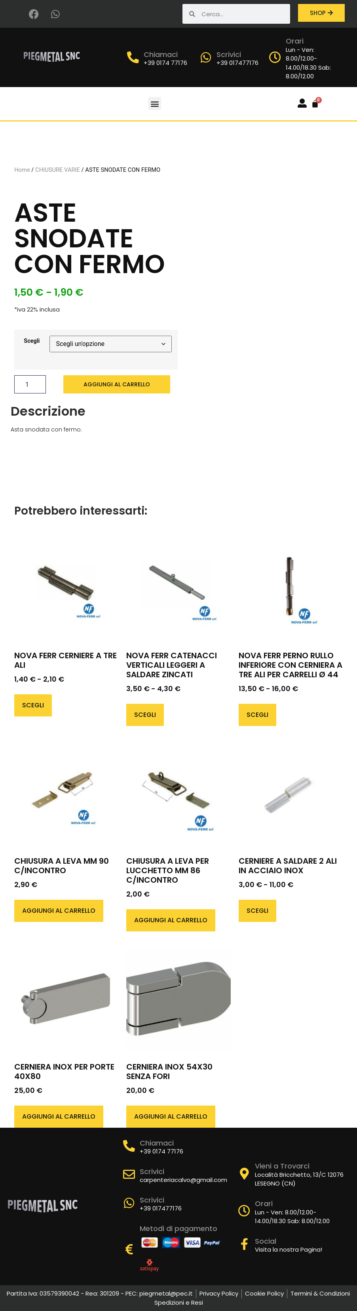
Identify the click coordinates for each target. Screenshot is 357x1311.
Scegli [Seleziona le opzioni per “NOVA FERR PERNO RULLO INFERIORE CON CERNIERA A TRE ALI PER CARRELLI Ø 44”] (257, 714)
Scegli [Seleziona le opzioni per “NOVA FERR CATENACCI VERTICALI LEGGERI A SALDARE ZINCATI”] (145, 714)
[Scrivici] (206, 57)
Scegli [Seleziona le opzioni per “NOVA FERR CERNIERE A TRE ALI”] (33, 705)
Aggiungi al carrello (117, 384)
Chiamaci (161, 54)
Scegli (32, 341)
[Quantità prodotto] (30, 384)
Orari (295, 41)
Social (265, 1241)
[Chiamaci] (133, 57)
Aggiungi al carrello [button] (58, 910)
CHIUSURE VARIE (57, 169)
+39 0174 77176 (165, 63)
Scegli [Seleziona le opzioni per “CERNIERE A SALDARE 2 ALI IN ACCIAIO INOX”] (257, 910)
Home (22, 169)
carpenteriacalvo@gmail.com (183, 1180)
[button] (154, 103)
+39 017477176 (237, 63)
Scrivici (228, 54)
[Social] (244, 1244)
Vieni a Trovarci (282, 1166)
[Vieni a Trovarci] (244, 1174)
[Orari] (275, 57)
